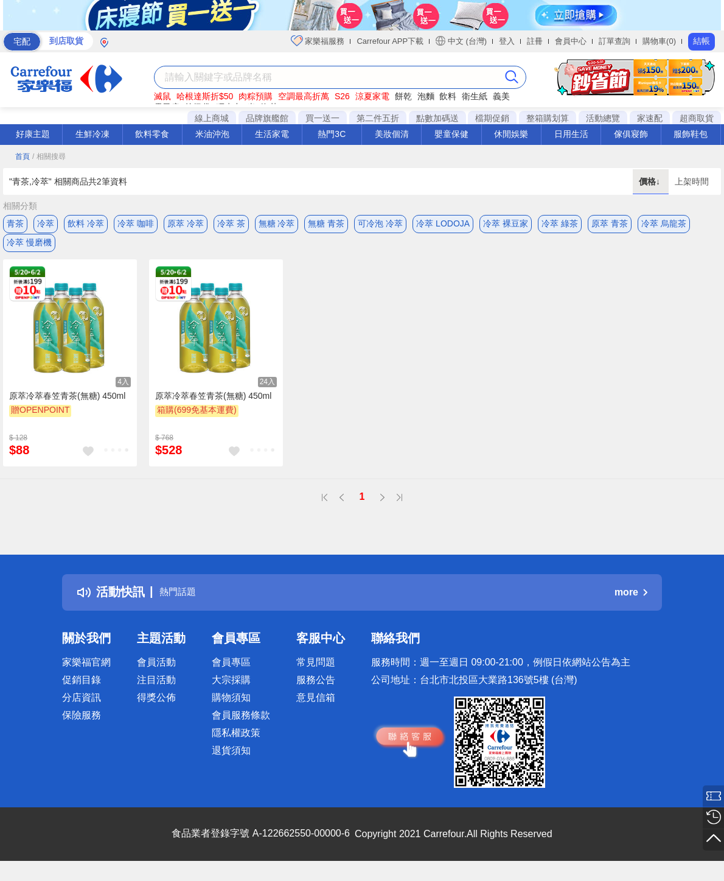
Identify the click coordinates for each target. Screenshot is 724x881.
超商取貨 (697, 118)
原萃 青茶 (609, 223)
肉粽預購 (255, 96)
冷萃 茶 (231, 223)
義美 (501, 96)
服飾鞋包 (691, 134)
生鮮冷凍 (92, 134)
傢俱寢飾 (631, 134)
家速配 (650, 118)
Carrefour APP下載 (390, 41)
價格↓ (651, 181)
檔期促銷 (492, 118)
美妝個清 (392, 134)
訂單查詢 (614, 41)
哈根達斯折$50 (204, 96)
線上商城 (212, 118)
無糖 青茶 (326, 223)
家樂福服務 (318, 40)
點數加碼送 (437, 118)
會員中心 (571, 41)
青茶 (15, 223)
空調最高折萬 (303, 96)
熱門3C (332, 134)
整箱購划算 (547, 118)
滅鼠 (162, 96)
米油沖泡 (212, 134)
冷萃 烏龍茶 (663, 223)
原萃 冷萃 (185, 223)
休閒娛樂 (511, 134)
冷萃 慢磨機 (29, 248)
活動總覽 (603, 118)
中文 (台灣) (461, 41)
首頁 (22, 156)
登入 (507, 41)
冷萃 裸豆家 (505, 223)
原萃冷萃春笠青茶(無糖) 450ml (67, 406)
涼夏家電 (372, 96)
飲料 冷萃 (86, 223)
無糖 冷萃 (277, 223)
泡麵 (425, 96)
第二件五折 (378, 118)
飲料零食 (152, 134)
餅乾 (403, 96)
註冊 (535, 41)
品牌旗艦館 (267, 118)
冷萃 (45, 223)
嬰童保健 (451, 134)
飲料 (447, 96)
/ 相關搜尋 (49, 156)
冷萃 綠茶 (559, 223)
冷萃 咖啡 (135, 223)
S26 (342, 96)
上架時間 (692, 181)
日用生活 (571, 134)
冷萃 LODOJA (443, 223)
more (630, 602)
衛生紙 (474, 96)
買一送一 (322, 118)
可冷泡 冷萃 (380, 223)
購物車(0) (659, 41)
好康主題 (33, 134)
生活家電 (272, 134)
